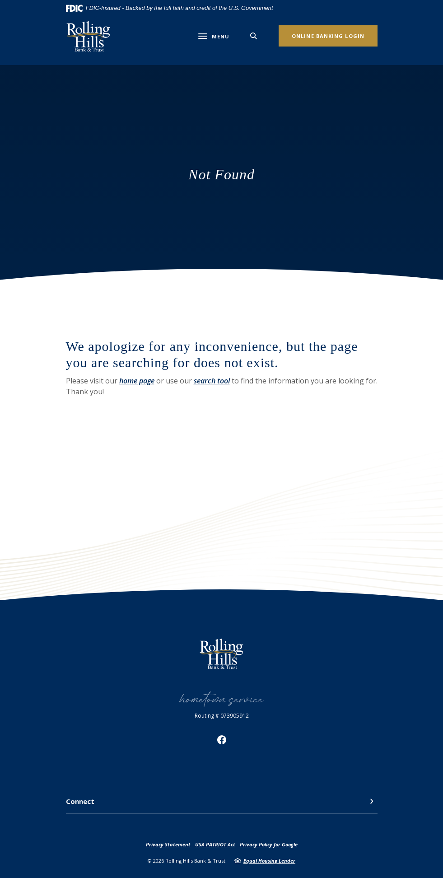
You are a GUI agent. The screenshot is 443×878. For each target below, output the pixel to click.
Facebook (221, 739)
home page (136, 381)
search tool (212, 381)
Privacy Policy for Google (269, 844)
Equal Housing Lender (269, 860)
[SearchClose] (253, 36)
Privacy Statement (168, 844)
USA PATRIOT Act (215, 844)
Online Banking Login (328, 36)
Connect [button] (80, 801)
